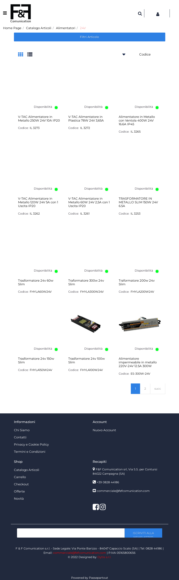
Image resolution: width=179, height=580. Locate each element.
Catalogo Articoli (38, 28)
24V (83, 28)
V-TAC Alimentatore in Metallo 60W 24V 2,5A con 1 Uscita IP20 (89, 202)
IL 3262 (35, 213)
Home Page (12, 28)
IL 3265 (136, 131)
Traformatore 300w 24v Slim (86, 282)
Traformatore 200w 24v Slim (137, 282)
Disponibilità (43, 107)
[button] (140, 13)
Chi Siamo (22, 430)
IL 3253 (135, 213)
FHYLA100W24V (91, 370)
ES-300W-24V (140, 373)
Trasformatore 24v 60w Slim (35, 282)
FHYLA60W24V (41, 291)
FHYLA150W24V (41, 370)
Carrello (20, 477)
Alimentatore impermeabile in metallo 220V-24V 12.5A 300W (138, 362)
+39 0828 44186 (108, 482)
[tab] (22, 55)
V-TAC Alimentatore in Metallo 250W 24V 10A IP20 (39, 118)
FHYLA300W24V (92, 291)
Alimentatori (65, 28)
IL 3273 (35, 128)
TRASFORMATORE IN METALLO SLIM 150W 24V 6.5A (138, 202)
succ (157, 388)
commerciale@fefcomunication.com (123, 491)
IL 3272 (85, 128)
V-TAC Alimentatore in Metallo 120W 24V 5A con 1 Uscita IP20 (38, 202)
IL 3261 (85, 213)
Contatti (20, 437)
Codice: (23, 128)
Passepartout (98, 578)
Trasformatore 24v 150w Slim (36, 360)
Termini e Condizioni (29, 452)
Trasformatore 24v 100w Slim (86, 360)
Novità (19, 498)
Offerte (19, 491)
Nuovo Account (104, 430)
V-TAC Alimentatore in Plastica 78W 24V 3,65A (86, 118)
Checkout (21, 484)
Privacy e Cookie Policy (31, 444)
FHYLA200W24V (142, 291)
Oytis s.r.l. (104, 557)
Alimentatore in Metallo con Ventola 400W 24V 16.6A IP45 (137, 120)
